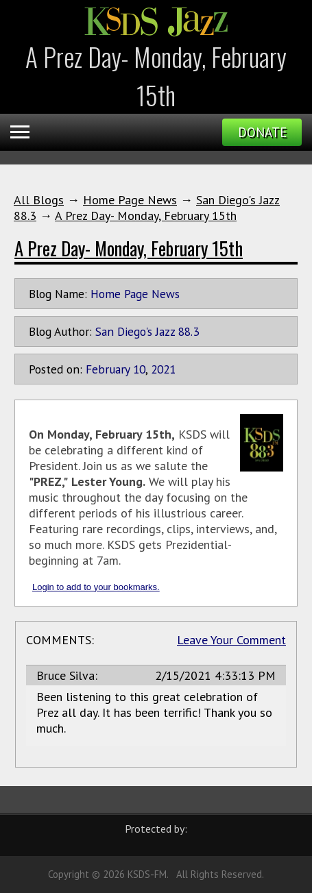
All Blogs (39, 200)
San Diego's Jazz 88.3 (147, 331)
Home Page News (130, 200)
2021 (163, 369)
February (108, 369)
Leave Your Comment (231, 640)
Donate (262, 132)
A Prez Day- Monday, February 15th (146, 215)
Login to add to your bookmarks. (96, 587)
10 (139, 369)
